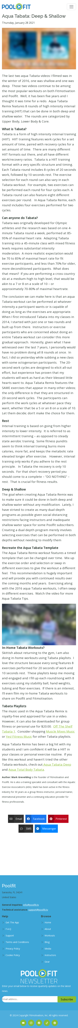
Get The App (12, 922)
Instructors (50, 955)
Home (48, 922)
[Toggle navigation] (71, 6)
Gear (47, 961)
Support (10, 935)
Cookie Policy (13, 955)
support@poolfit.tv (38, 909)
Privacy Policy (13, 948)
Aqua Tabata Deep (57, 764)
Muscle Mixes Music (60, 731)
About (48, 929)
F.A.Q (8, 929)
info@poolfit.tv (31, 904)
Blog (47, 942)
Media (48, 948)
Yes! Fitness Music (19, 736)
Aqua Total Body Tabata (26, 769)
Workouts (50, 935)
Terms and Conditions (17, 942)
